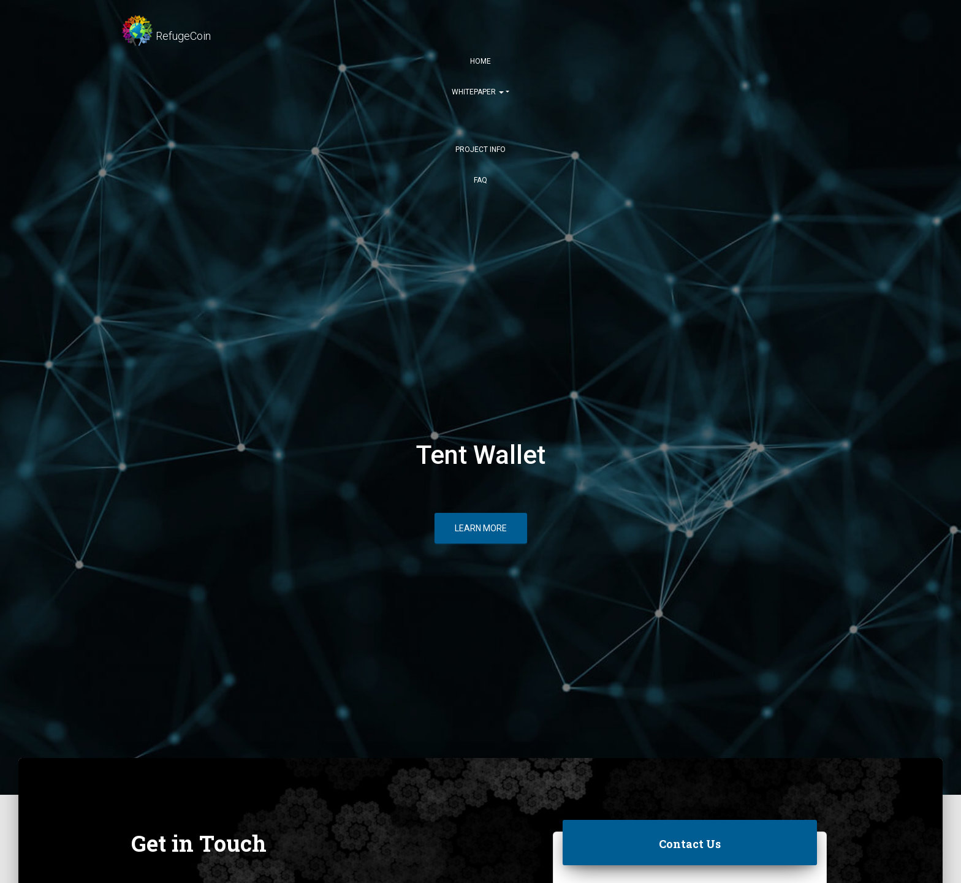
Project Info (480, 149)
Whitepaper (478, 92)
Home (480, 61)
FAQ (480, 180)
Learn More (481, 528)
